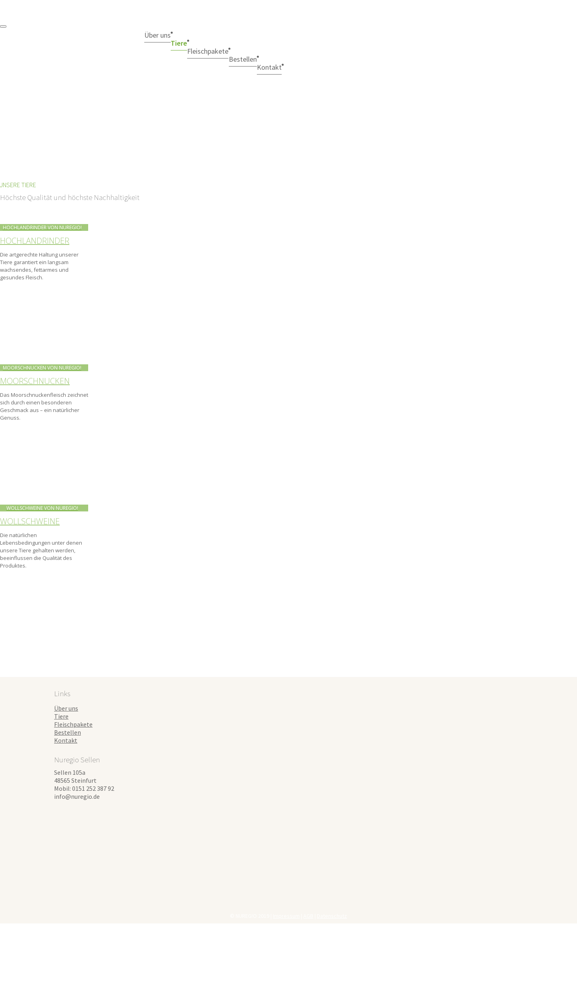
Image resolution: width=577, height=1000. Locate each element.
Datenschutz (332, 915)
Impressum (286, 915)
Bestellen (279, 59)
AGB (308, 915)
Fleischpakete (234, 51)
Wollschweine (30, 521)
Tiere (195, 43)
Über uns (163, 35)
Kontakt (65, 740)
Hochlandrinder (34, 240)
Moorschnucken (35, 381)
